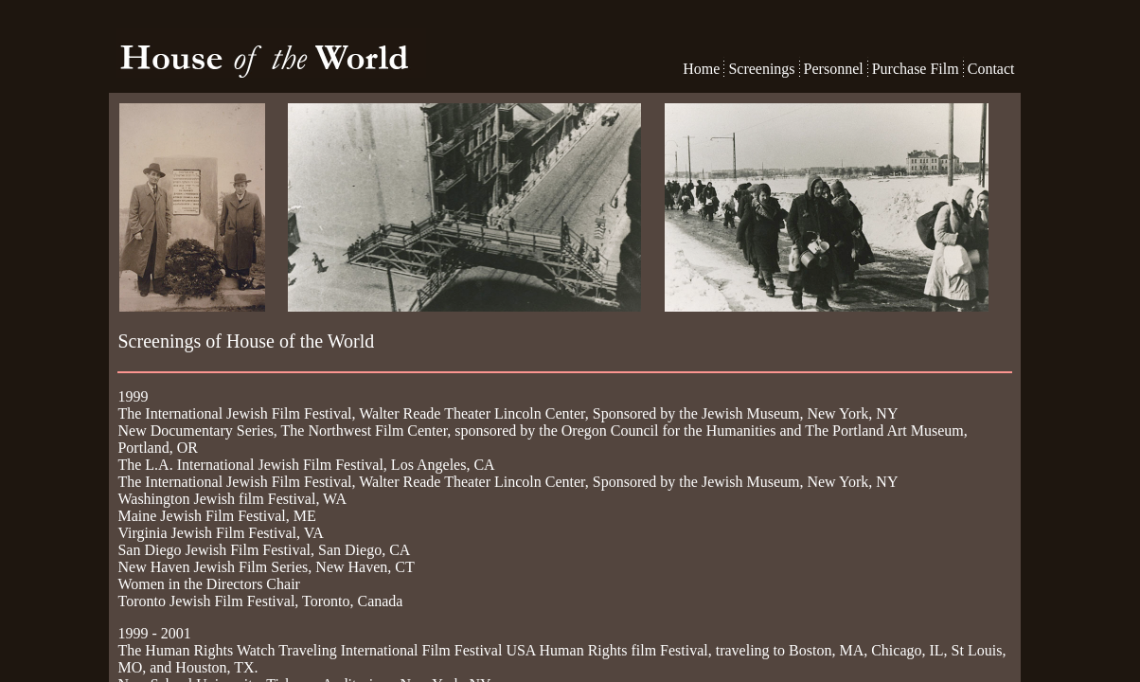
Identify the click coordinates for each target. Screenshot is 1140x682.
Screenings (761, 69)
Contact (991, 69)
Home (703, 69)
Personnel (833, 69)
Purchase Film (915, 69)
